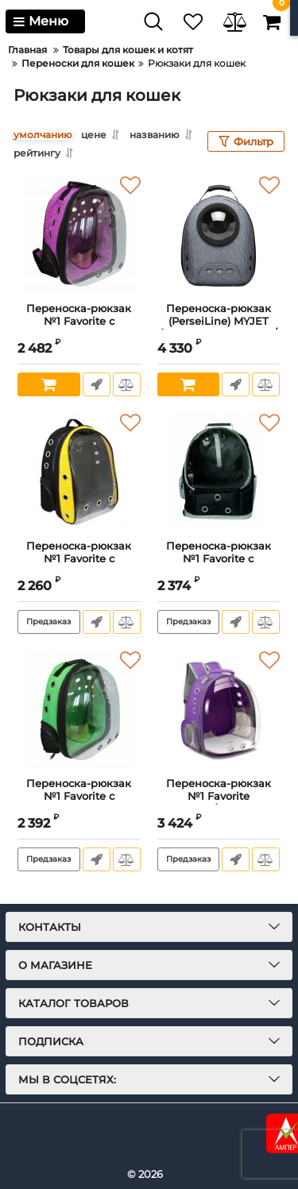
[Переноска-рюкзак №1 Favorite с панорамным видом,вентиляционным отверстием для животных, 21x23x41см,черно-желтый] (79, 472)
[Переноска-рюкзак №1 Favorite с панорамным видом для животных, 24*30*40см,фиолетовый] (79, 235)
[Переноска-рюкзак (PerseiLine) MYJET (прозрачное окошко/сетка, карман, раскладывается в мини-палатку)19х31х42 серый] (219, 235)
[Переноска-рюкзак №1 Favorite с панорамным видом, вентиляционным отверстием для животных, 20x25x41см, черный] (219, 472)
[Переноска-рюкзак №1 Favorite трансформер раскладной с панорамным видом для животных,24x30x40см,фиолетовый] (219, 710)
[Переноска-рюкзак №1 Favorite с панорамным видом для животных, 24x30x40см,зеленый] (79, 710)
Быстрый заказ (96, 384)
